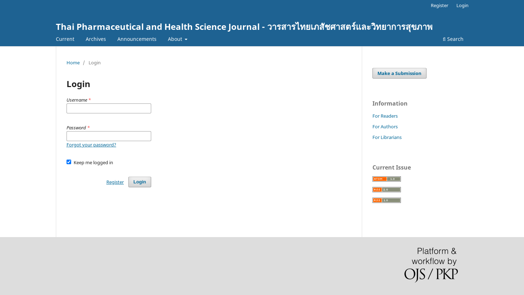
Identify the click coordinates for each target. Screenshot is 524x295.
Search (453, 39)
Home (73, 62)
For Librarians (387, 137)
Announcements (137, 39)
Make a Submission (399, 73)
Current (65, 39)
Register (439, 5)
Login (462, 5)
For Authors (385, 126)
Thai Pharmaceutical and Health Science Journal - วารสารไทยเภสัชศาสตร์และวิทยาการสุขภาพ (244, 26)
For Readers (385, 116)
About (176, 39)
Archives (96, 39)
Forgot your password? (91, 144)
